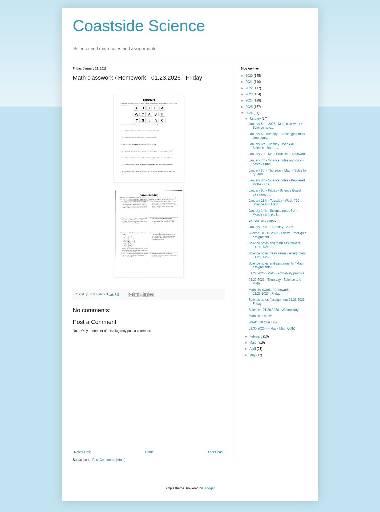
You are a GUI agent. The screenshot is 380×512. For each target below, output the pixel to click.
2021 (250, 82)
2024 (250, 100)
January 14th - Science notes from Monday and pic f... (273, 212)
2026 (250, 113)
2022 (250, 88)
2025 (250, 107)
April (253, 349)
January (255, 118)
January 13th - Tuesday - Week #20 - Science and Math (275, 202)
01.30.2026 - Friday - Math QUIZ (272, 328)
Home (149, 452)
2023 (250, 94)
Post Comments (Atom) (109, 460)
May (252, 355)
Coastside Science (139, 26)
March (254, 342)
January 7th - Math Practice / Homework (277, 154)
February (256, 336)
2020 (250, 76)
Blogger (209, 488)
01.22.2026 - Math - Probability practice (276, 273)
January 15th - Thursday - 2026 (271, 227)
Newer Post (82, 452)
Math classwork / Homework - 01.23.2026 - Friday (269, 291)
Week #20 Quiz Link (263, 322)
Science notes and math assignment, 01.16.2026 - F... (275, 245)
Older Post (215, 452)
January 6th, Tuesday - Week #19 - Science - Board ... (273, 146)
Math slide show (260, 316)
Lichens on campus (262, 220)
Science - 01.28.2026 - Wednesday (273, 310)
